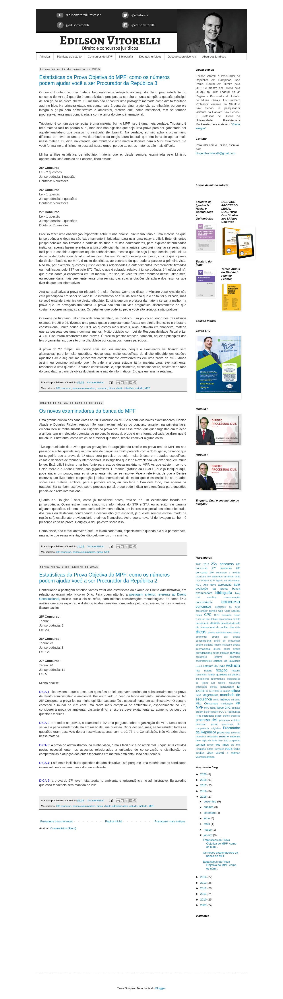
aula (237, 584)
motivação (227, 703)
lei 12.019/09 (212, 691)
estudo (139, 388)
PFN (198, 715)
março (208, 829)
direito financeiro (223, 645)
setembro (210, 812)
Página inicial (113, 821)
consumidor (202, 611)
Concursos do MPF (100, 56)
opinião (236, 707)
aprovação (224, 584)
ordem (199, 711)
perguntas (234, 711)
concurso (102, 388)
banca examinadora (84, 388)
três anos (222, 744)
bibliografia (223, 593)
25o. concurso (222, 564)
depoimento (202, 623)
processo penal (206, 724)
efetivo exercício (227, 656)
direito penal (221, 648)
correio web (216, 610)
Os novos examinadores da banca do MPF (87, 411)
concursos (203, 606)
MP (238, 703)
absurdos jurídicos (222, 576)
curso (237, 614)
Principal (44, 56)
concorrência (204, 602)
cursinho (226, 614)
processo (235, 716)
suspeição (235, 740)
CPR (216, 614)
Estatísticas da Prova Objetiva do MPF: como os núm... (219, 843)
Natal (213, 707)
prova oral (223, 732)
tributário (201, 748)
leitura (235, 690)
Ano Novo (209, 584)
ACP (212, 580)
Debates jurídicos (150, 56)
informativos (218, 678)
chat (198, 597)
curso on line (203, 619)
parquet (214, 712)
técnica (200, 744)
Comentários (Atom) (63, 828)
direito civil (220, 636)
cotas (199, 614)
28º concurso (63, 388)
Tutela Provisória (215, 749)
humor (211, 674)
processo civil (206, 720)
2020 (203, 774)
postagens (208, 715)
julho (207, 818)
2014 (203, 877)
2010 (203, 899)
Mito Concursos (207, 703)
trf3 (232, 745)
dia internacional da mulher (212, 627)
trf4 (238, 744)
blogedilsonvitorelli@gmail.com (215, 153)
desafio (215, 623)
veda (229, 748)
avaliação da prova (212, 588)
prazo (218, 715)
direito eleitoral (204, 644)
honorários (201, 674)
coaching (212, 597)
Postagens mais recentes (56, 821)
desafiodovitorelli (230, 623)
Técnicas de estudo (69, 56)
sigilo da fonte (209, 740)
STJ (226, 740)
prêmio (226, 716)
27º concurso (221, 568)
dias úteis (235, 627)
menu (216, 699)
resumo (224, 736)
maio (207, 823)
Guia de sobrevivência (182, 56)
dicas (112, 388)
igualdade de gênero (228, 674)
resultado (212, 736)
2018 (203, 779)
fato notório (204, 670)
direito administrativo (116, 805)
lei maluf (225, 690)
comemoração (232, 597)
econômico (201, 657)
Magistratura (211, 695)
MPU (206, 708)
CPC (207, 615)
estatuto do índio (214, 666)
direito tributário (125, 388)
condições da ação (227, 607)
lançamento (227, 686)
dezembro (210, 801)
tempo (210, 745)
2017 (203, 785)
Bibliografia (126, 56)
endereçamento (204, 661)
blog (237, 593)
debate (214, 619)
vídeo (210, 752)
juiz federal (218, 683)
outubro (209, 807)
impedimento (202, 679)
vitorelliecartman (205, 756)
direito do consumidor (227, 641)
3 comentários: (96, 546)
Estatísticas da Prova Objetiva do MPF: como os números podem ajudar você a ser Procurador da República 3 (104, 80)
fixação (221, 670)
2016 (203, 791)
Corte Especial (232, 611)
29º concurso (218, 572)
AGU (198, 584)
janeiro (208, 835)
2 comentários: (96, 800)
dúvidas (235, 652)
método (143, 805)
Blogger (160, 988)
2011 (199, 564)
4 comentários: (96, 382)
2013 (203, 882)
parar (206, 712)
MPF (147, 388)
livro (198, 695)
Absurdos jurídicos (214, 56)
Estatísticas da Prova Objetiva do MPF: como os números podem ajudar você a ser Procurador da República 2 (104, 578)
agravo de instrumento (228, 580)
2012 (203, 888)
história (236, 670)
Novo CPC (224, 707)
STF (220, 740)
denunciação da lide (229, 619)
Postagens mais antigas (170, 821)
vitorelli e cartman (228, 752)
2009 (203, 905)
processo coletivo (229, 720)
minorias (235, 699)
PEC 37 (223, 712)
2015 (206, 564)
